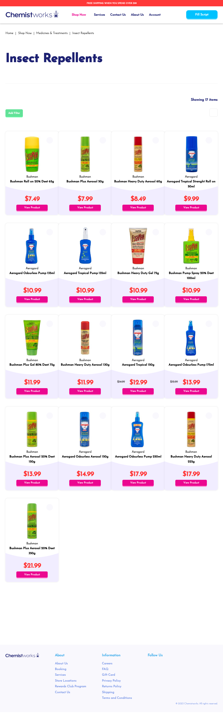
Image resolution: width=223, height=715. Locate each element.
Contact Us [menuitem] (118, 15)
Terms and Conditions (117, 701)
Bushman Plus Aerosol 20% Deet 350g (32, 553)
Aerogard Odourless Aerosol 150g (85, 458)
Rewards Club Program (70, 689)
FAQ (105, 672)
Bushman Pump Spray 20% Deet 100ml (191, 276)
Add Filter (14, 113)
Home (9, 33)
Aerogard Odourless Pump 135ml (32, 274)
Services (60, 678)
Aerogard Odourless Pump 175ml (191, 366)
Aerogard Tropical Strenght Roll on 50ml (191, 184)
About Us (61, 666)
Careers (107, 666)
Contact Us (62, 695)
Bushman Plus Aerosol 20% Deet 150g (32, 461)
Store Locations (65, 683)
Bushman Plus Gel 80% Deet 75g (32, 366)
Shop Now (25, 33)
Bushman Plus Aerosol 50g (85, 181)
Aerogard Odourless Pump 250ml (138, 458)
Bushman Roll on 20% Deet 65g (32, 181)
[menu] (116, 15)
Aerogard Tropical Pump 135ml (85, 274)
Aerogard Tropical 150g (138, 366)
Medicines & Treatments (52, 33)
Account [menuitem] (154, 15)
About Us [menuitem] (137, 15)
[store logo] (32, 13)
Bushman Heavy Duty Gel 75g (138, 274)
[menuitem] (80, 15)
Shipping (108, 695)
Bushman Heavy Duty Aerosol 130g (85, 366)
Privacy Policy (111, 683)
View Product (32, 207)
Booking (60, 672)
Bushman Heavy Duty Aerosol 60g (138, 181)
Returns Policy (111, 689)
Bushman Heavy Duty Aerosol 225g (191, 458)
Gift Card (108, 678)
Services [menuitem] (99, 15)
